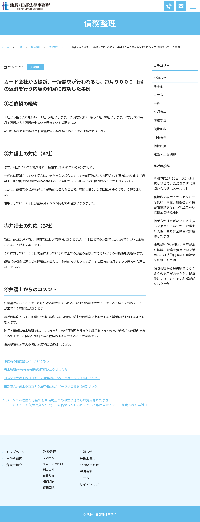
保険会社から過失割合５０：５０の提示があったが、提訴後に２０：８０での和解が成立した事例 (174, 276)
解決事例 (35, 47)
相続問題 (160, 146)
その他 (158, 86)
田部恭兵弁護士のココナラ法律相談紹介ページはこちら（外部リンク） (52, 386)
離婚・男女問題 (165, 154)
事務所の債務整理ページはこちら (26, 361)
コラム (158, 95)
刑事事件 (160, 137)
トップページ (15, 452)
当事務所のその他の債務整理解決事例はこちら (35, 369)
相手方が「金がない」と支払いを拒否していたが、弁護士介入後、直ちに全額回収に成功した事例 (174, 228)
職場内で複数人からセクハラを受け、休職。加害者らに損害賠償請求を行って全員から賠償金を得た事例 (174, 204)
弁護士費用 (88, 458)
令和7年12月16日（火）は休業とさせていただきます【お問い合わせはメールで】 (174, 183)
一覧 (20, 47)
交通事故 (160, 112)
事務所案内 (14, 458)
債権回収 (160, 129)
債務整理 (54, 47)
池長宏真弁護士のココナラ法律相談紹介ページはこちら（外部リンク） (52, 378)
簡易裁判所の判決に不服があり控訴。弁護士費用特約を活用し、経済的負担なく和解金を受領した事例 (174, 252)
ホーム (5, 47)
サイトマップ (89, 483)
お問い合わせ (89, 464)
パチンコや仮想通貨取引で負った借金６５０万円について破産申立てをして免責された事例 (78, 405)
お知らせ (160, 78)
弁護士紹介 (14, 464)
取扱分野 (49, 452)
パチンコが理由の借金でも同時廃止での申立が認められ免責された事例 (57, 400)
